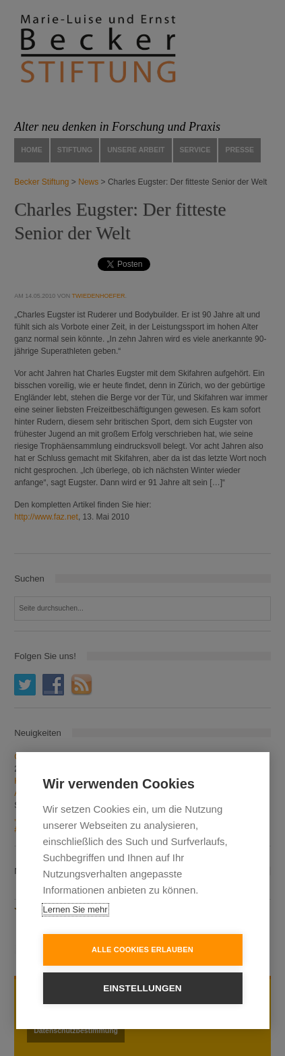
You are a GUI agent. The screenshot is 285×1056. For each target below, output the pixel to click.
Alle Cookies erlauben (142, 949)
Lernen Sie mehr (74, 909)
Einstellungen (142, 988)
